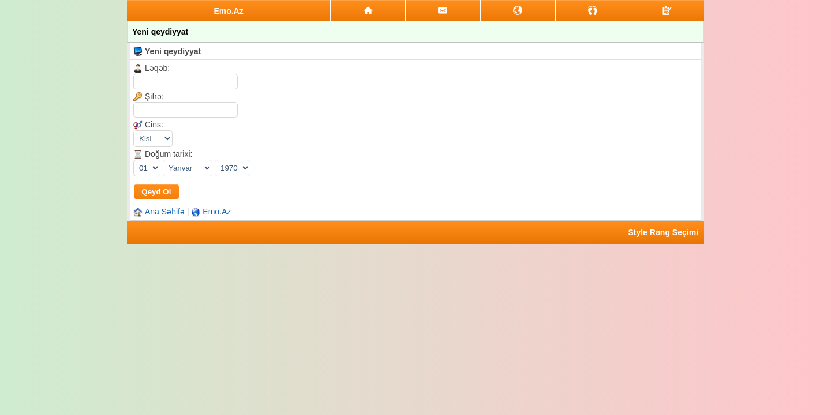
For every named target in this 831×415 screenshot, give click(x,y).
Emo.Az (217, 211)
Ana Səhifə (165, 211)
